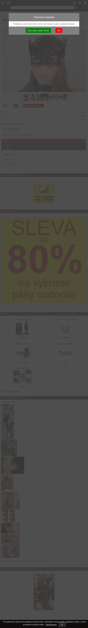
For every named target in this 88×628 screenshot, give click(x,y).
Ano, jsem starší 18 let (38, 30)
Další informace (51, 625)
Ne (58, 30)
